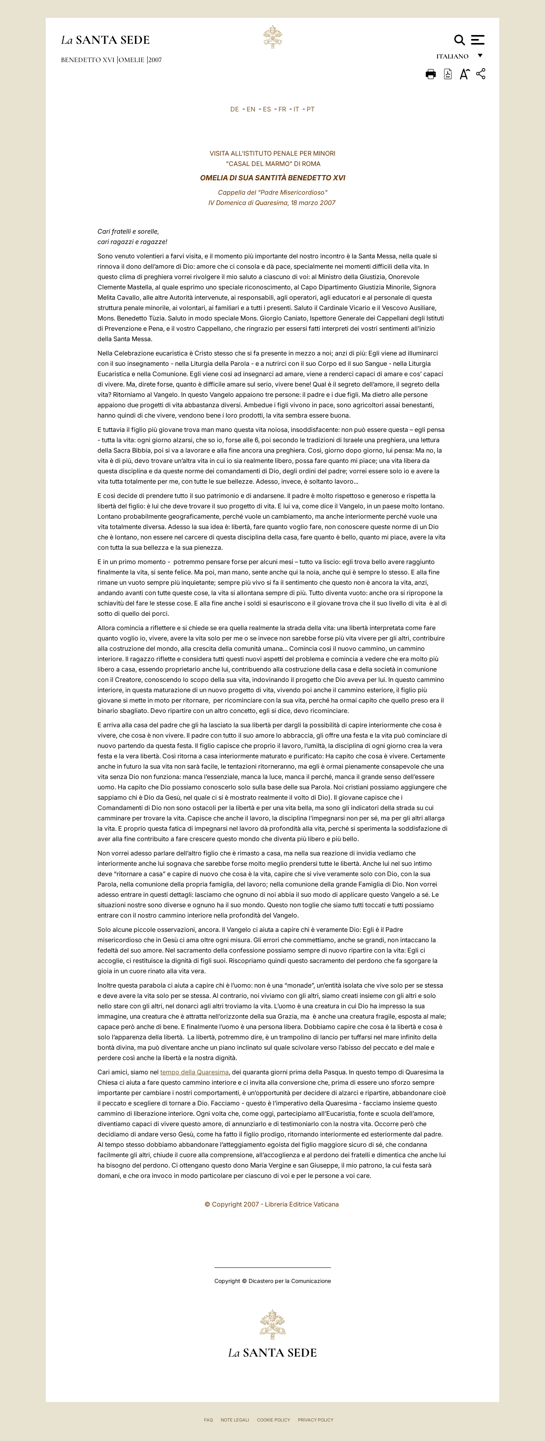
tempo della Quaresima (194, 1072)
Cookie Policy (273, 1420)
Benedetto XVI (88, 59)
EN (251, 109)
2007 (155, 59)
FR (282, 109)
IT (296, 109)
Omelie (132, 59)
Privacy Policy (315, 1420)
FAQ (208, 1420)
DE (234, 109)
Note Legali (235, 1420)
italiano (454, 59)
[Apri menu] (477, 40)
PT (311, 109)
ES (267, 109)
